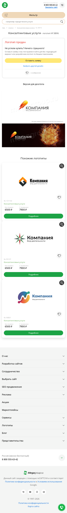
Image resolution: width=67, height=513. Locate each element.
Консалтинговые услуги (14, 204)
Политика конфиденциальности (33, 503)
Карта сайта (33, 506)
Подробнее (33, 216)
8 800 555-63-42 (51, 5)
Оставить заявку (33, 60)
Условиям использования (50, 481)
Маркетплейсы (10, 409)
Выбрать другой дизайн (33, 66)
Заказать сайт (51, 7)
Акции (5, 402)
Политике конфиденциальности (20, 481)
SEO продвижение (12, 386)
